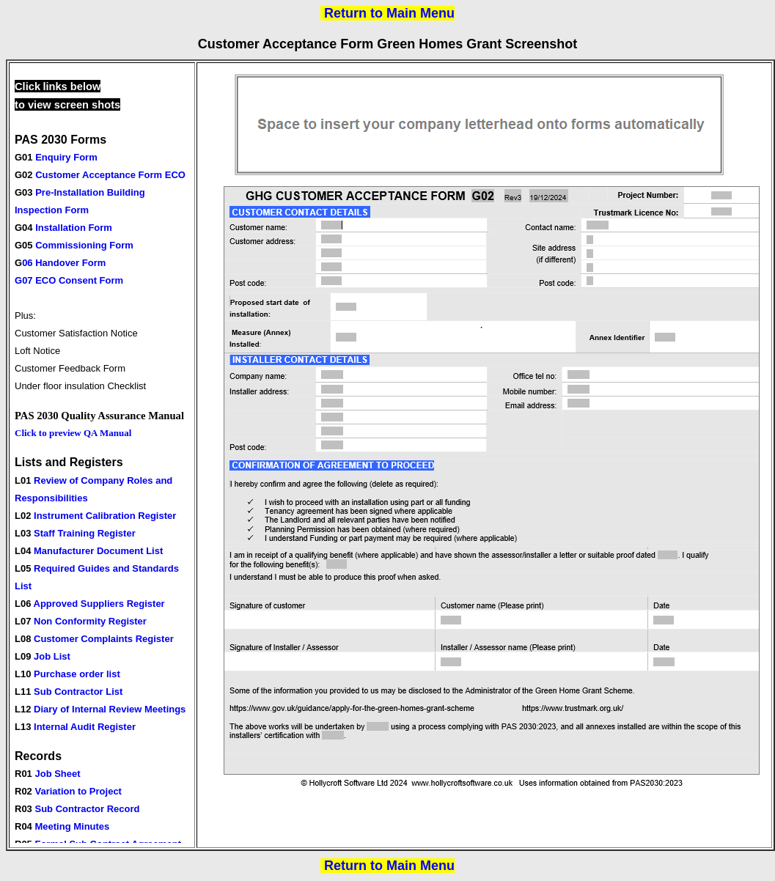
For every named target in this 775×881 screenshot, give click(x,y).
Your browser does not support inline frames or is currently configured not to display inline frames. (102, 455)
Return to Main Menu (389, 13)
